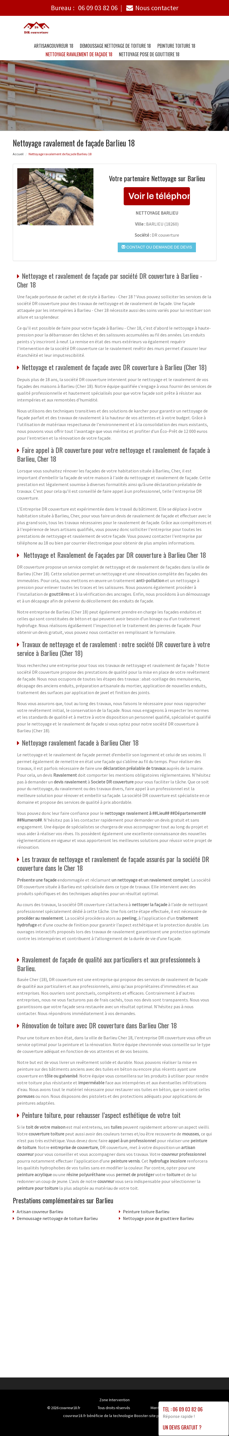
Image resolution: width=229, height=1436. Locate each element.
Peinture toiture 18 (176, 45)
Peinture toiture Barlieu (146, 1211)
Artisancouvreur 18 (53, 45)
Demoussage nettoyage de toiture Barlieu (57, 1218)
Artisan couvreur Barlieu (40, 1211)
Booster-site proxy (150, 1415)
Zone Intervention (114, 1399)
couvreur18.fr (69, 1407)
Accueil (18, 154)
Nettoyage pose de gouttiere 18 (149, 54)
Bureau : (84, 7)
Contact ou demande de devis (156, 247)
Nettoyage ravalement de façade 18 (79, 54)
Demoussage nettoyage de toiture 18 (115, 45)
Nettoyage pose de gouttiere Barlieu (158, 1218)
